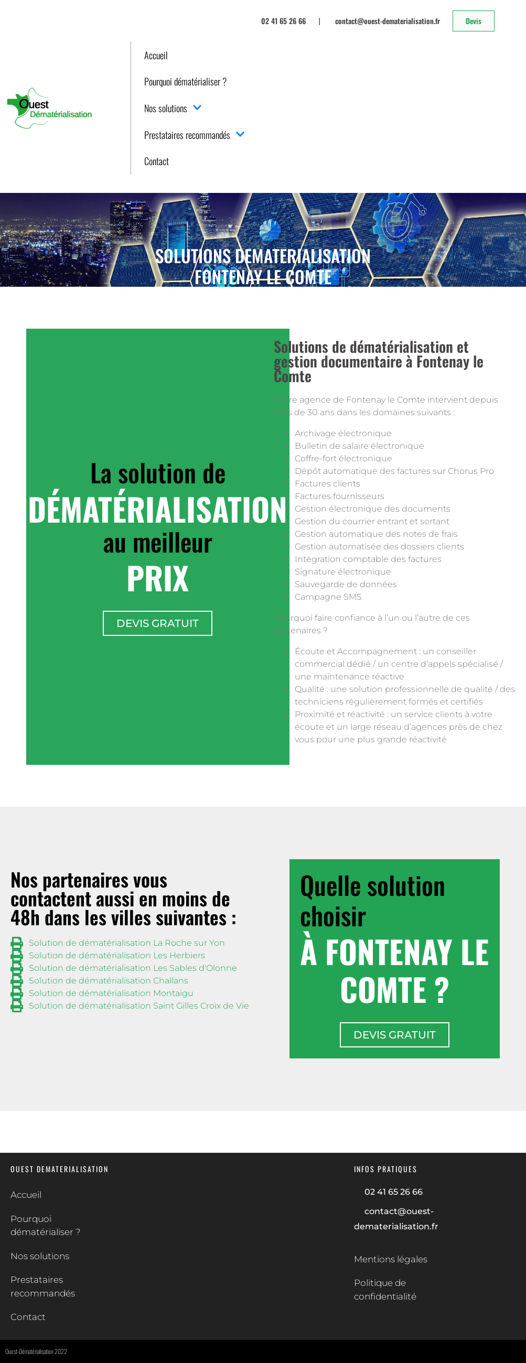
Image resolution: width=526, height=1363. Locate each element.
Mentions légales (390, 1259)
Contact (156, 161)
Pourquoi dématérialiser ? (185, 81)
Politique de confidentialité (385, 1290)
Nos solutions (173, 108)
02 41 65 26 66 (393, 1192)
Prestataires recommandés (194, 135)
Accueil (156, 55)
